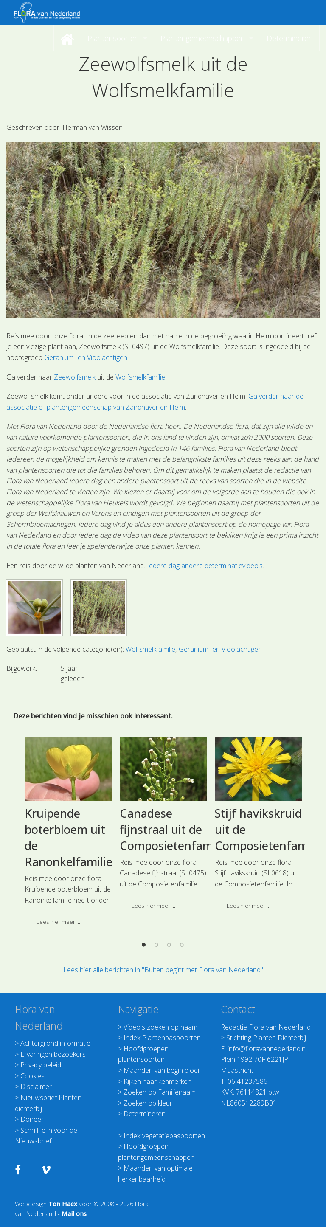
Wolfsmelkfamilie (140, 377)
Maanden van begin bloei (161, 1070)
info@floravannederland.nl (267, 1048)
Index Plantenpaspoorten (162, 1037)
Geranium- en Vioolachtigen (85, 357)
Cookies (32, 1076)
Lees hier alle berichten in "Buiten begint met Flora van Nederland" (163, 969)
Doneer (32, 1119)
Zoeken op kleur (148, 1103)
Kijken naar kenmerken (157, 1081)
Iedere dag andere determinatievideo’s (205, 565)
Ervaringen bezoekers (53, 1054)
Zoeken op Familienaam (160, 1092)
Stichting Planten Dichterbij (266, 1037)
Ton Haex (62, 1204)
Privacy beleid (40, 1064)
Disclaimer (36, 1086)
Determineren (145, 1113)
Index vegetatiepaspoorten (164, 1135)
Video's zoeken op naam (160, 1027)
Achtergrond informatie (55, 1043)
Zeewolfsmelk (75, 377)
